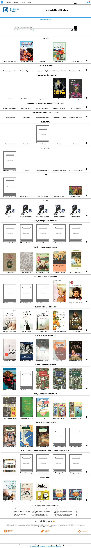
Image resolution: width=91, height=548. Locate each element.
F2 (82, 2)
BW (64, 2)
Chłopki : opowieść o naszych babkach (42, 511)
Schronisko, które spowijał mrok (41, 515)
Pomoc (23, 2)
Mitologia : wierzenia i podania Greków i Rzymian (23, 511)
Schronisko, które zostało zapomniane (64, 514)
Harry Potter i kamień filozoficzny (20, 514)
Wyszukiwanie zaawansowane (21, 30)
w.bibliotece (44, 525)
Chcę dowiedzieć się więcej (37, 546)
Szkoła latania (16, 515)
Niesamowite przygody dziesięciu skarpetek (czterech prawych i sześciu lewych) (29, 512)
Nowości (8, 2)
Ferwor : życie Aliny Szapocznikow (63, 515)
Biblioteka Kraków (45, 19)
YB (68, 2)
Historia (16, 2)
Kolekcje (32, 30)
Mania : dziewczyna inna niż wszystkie (64, 511)
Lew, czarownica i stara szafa (19, 509)
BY (71, 2)
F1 (78, 2)
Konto (29, 2)
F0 (75, 2)
